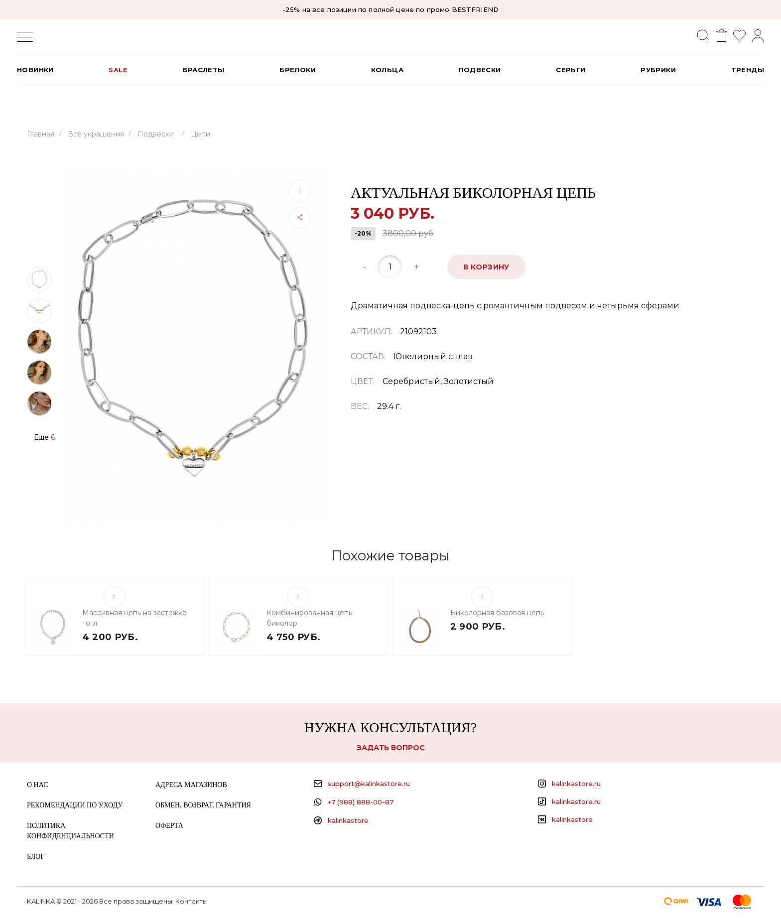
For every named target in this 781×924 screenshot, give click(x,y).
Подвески (480, 70)
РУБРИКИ (658, 70)
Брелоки (297, 70)
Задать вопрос (391, 747)
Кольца (387, 70)
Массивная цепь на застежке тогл (134, 618)
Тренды (747, 70)
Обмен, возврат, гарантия (203, 805)
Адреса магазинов (191, 785)
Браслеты (204, 70)
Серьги (570, 70)
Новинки (35, 70)
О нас (37, 785)
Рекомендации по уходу (75, 805)
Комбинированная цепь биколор (309, 618)
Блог (35, 856)
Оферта (169, 825)
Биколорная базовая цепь (497, 612)
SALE (118, 70)
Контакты (191, 901)
